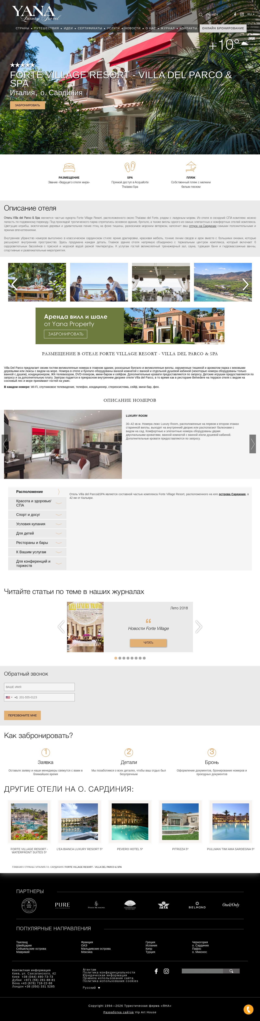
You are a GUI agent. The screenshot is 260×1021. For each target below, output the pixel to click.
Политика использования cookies (110, 981)
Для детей (25, 533)
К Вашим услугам (31, 552)
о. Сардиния (61, 93)
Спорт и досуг (28, 515)
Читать (148, 643)
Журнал (168, 28)
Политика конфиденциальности (109, 972)
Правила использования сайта (108, 978)
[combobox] (11, 697)
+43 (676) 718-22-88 (37, 983)
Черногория (200, 942)
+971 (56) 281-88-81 (39, 980)
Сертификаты (90, 28)
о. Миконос (199, 952)
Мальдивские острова (95, 948)
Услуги (113, 28)
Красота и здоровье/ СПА (33, 503)
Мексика (86, 952)
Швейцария (24, 945)
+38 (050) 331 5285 (40, 986)
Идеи (68, 28)
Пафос (196, 948)
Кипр (149, 948)
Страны (22, 28)
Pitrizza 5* (180, 849)
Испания (151, 945)
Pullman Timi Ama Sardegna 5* (230, 849)
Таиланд (22, 942)
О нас (151, 28)
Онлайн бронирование (223, 28)
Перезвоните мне (22, 715)
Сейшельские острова (31, 948)
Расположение (29, 492)
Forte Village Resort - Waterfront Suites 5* (29, 850)
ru (249, 14)
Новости (133, 28)
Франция (87, 942)
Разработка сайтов (118, 1012)
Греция (150, 942)
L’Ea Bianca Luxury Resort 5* (80, 849)
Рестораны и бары (32, 543)
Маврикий (23, 952)
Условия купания (30, 524)
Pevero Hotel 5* (130, 849)
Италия (22, 93)
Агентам (89, 970)
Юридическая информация (105, 975)
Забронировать (27, 105)
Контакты (188, 28)
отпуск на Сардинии (203, 226)
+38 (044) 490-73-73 (37, 976)
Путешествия (46, 28)
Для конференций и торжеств (33, 563)
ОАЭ (84, 945)
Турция (150, 952)
